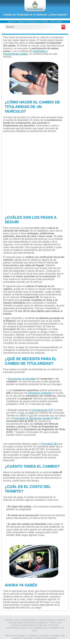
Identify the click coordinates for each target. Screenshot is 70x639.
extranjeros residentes (40, 393)
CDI (31, 415)
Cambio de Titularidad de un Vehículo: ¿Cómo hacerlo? (35, 14)
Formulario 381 (49, 443)
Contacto (32, 635)
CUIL (22, 412)
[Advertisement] (35, 173)
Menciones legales (15, 635)
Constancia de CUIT (42, 410)
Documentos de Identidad (22, 378)
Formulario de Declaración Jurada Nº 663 (35, 418)
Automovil (11, 22)
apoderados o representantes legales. (25, 52)
